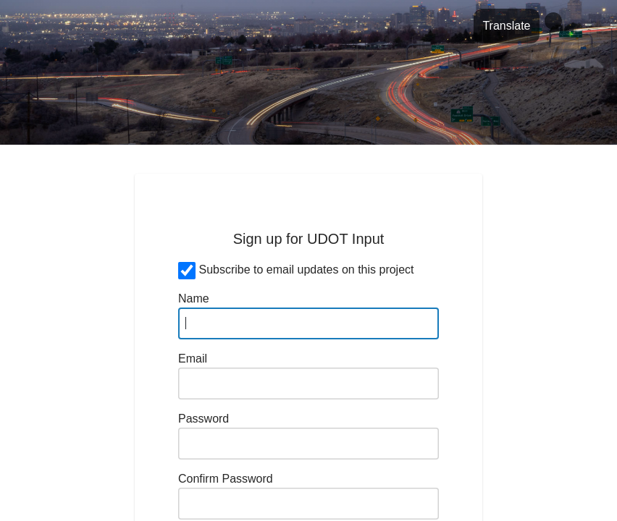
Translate (506, 26)
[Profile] (553, 21)
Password (203, 418)
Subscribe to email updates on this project (306, 269)
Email (192, 358)
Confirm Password (225, 479)
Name (193, 298)
